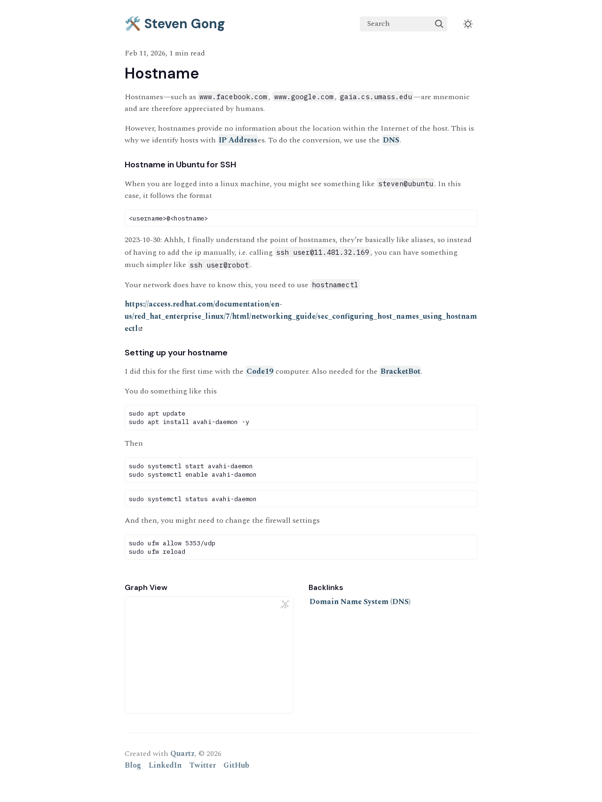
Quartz (182, 753)
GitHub (236, 765)
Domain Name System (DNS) (360, 601)
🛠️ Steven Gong (175, 23)
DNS (391, 140)
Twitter (202, 765)
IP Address (238, 140)
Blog (133, 765)
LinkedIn (165, 765)
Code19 (259, 371)
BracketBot (400, 371)
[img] (439, 24)
